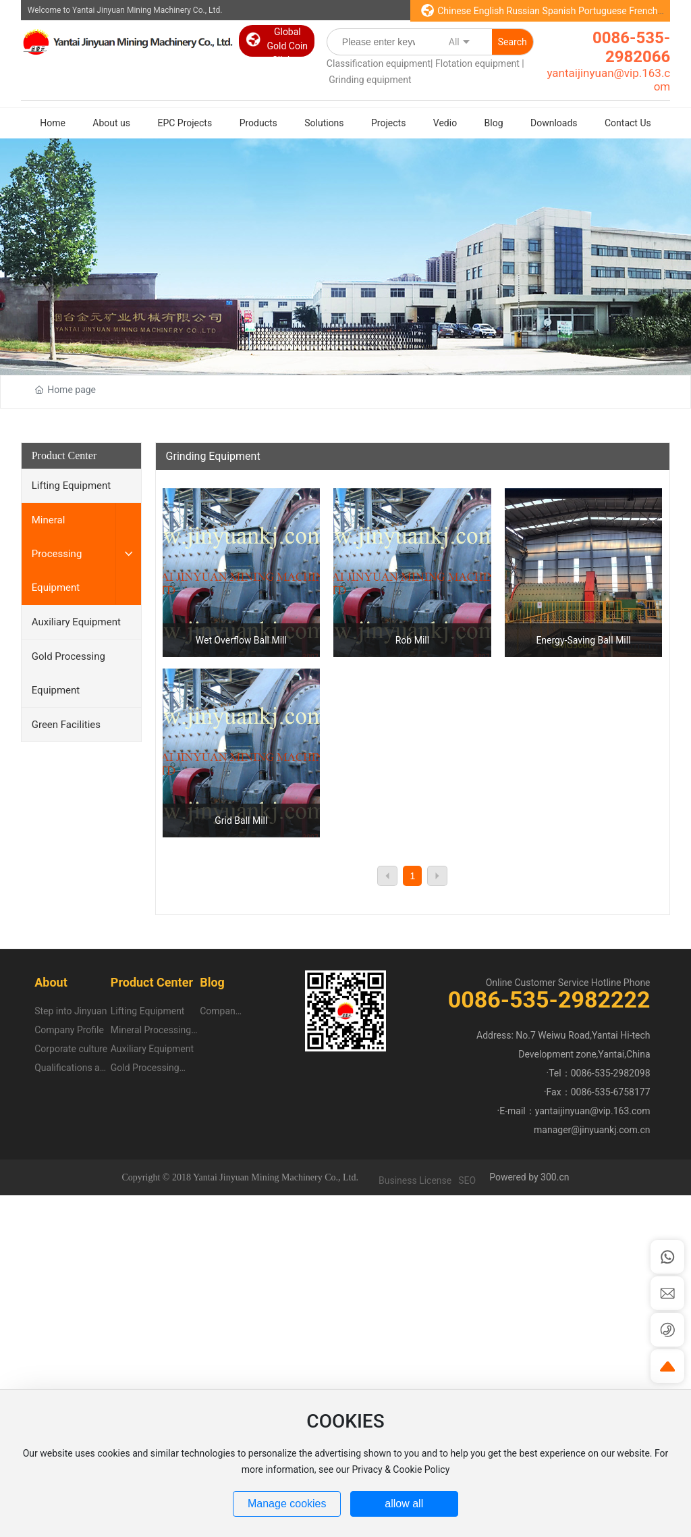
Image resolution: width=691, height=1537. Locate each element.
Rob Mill (412, 640)
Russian (524, 10)
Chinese (454, 10)
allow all (404, 1503)
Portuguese (602, 10)
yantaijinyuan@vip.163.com (593, 1110)
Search (512, 41)
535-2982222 (579, 999)
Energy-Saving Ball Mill (583, 640)
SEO (467, 1180)
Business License (415, 1180)
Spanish (559, 10)
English (489, 10)
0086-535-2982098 (611, 1073)
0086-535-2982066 (631, 47)
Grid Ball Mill (241, 820)
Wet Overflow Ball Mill (241, 640)
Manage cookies (287, 1503)
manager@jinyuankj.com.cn (592, 1129)
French (643, 10)
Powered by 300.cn (529, 1177)
